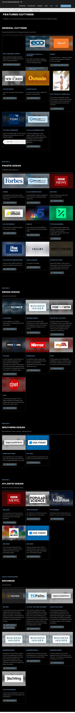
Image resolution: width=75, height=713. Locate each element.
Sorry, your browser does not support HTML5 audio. (15, 142)
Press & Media (6, 10)
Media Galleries (25, 10)
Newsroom (16, 10)
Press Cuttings (36, 10)
